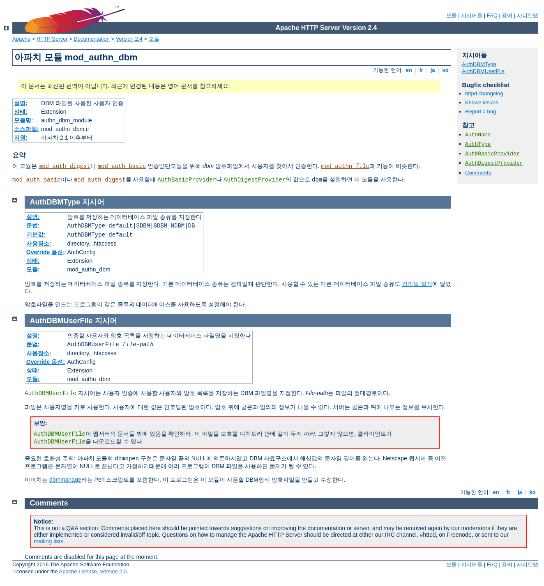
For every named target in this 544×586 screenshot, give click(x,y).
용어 (507, 15)
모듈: (33, 269)
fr (421, 70)
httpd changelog (484, 93)
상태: (21, 111)
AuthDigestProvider (255, 180)
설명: (21, 103)
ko (445, 70)
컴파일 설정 (417, 283)
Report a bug (480, 111)
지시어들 (471, 15)
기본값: (36, 234)
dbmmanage (65, 479)
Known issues (481, 102)
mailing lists (48, 541)
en (408, 70)
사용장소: (38, 243)
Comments (478, 173)
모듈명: (23, 120)
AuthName (478, 135)
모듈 (451, 15)
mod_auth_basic (122, 166)
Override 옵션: (45, 252)
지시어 (93, 202)
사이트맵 (527, 15)
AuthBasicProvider (186, 180)
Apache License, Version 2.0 (93, 571)
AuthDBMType (479, 64)
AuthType (478, 144)
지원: (21, 137)
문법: (33, 225)
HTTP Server (52, 39)
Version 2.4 (129, 39)
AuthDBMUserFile (483, 71)
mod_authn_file (345, 166)
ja (432, 70)
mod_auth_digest (64, 166)
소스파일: (26, 129)
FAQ (492, 15)
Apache (21, 39)
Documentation (91, 39)
